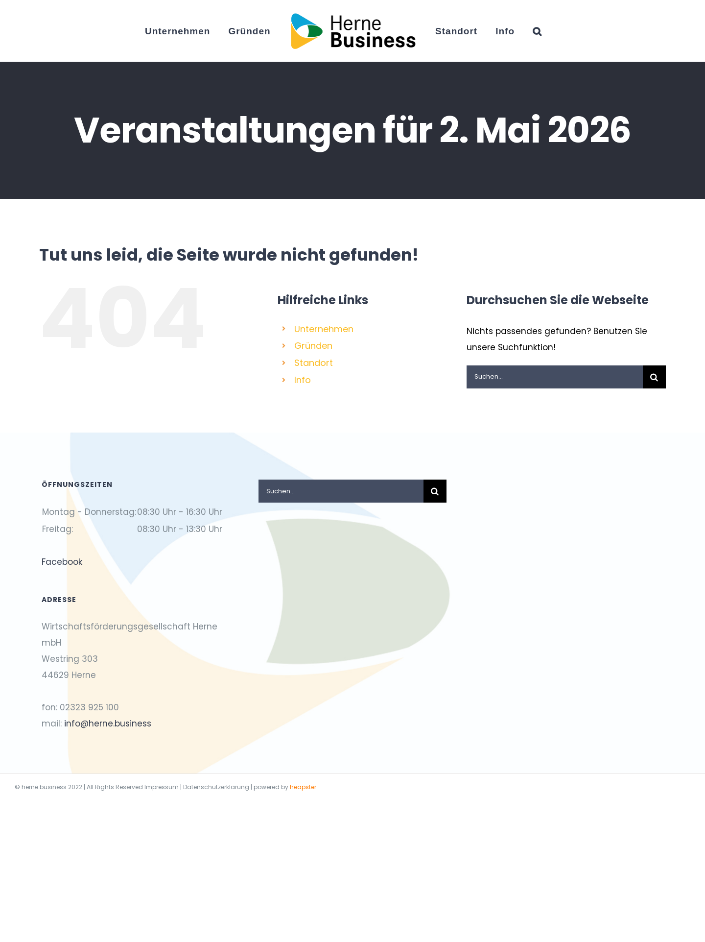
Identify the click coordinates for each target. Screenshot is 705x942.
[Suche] (654, 376)
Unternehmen (323, 329)
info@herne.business (107, 723)
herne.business (44, 787)
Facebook (62, 562)
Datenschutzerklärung (216, 787)
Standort (313, 363)
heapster (303, 787)
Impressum (161, 787)
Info (302, 380)
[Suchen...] (555, 376)
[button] (537, 31)
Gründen (313, 345)
